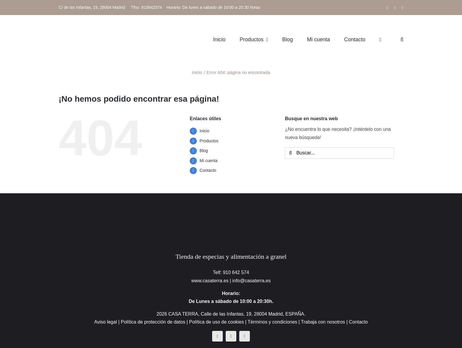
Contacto (208, 170)
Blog (204, 150)
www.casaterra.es (209, 280)
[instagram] (231, 336)
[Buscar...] (339, 153)
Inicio (204, 130)
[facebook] (217, 336)
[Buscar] (290, 153)
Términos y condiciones (272, 321)
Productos (209, 140)
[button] (401, 39)
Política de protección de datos (153, 321)
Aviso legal (105, 321)
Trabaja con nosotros (323, 321)
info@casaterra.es (251, 280)
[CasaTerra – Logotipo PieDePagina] (231, 204)
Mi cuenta (209, 160)
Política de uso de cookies (216, 321)
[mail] (244, 336)
